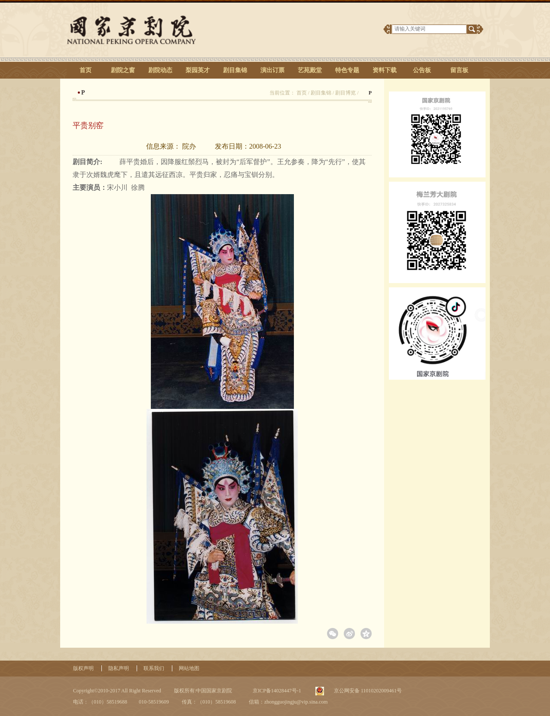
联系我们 (154, 668)
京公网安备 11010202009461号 (367, 691)
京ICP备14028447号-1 (276, 691)
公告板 (422, 70)
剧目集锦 (235, 70)
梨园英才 (198, 70)
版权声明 (83, 668)
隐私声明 (118, 668)
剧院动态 (160, 70)
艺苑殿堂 (310, 70)
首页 (85, 70)
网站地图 (189, 668)
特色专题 (347, 70)
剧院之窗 (123, 70)
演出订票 (272, 70)
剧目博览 (345, 93)
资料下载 (385, 70)
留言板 (459, 70)
